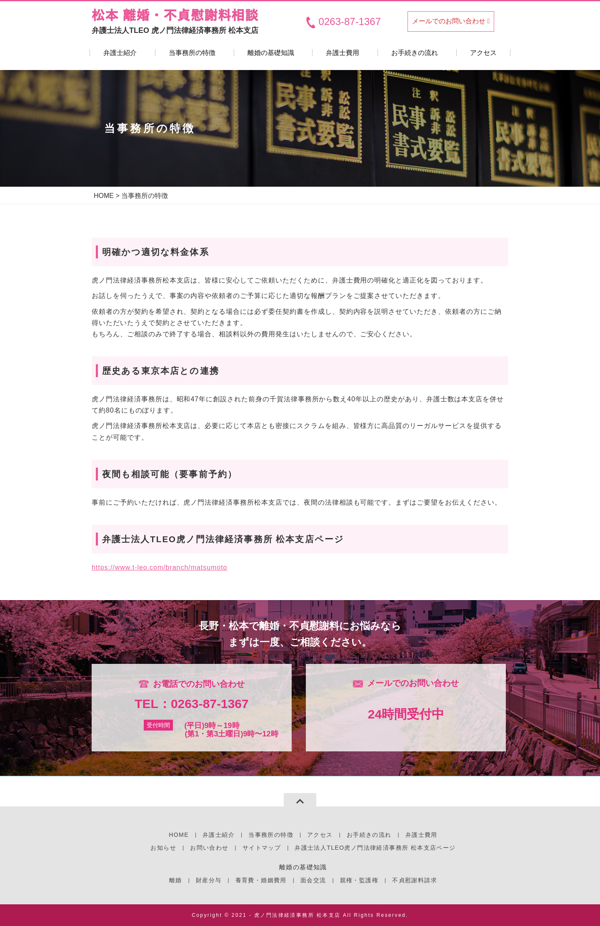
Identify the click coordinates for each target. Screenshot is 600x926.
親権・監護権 (359, 880)
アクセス (483, 52)
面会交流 (313, 880)
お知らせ (163, 848)
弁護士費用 (342, 52)
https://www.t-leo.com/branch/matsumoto (159, 567)
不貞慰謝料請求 (414, 880)
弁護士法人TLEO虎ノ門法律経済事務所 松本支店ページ (375, 848)
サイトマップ (261, 848)
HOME (104, 195)
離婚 (175, 880)
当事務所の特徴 (192, 52)
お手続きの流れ (414, 52)
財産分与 (209, 880)
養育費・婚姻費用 (261, 880)
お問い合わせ (209, 848)
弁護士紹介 (120, 52)
